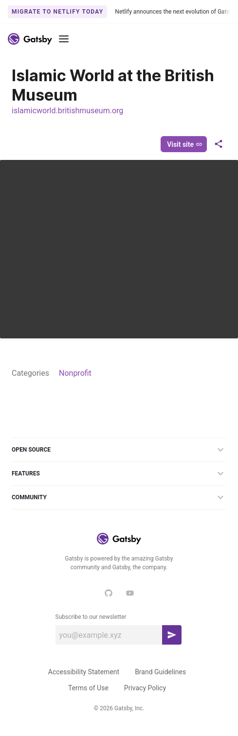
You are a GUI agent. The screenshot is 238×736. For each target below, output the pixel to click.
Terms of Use (88, 688)
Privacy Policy (145, 688)
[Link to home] (30, 39)
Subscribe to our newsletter (91, 616)
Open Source (119, 450)
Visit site (184, 144)
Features (119, 473)
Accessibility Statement (83, 672)
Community (119, 497)
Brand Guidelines (160, 672)
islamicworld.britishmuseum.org (67, 110)
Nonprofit (75, 373)
